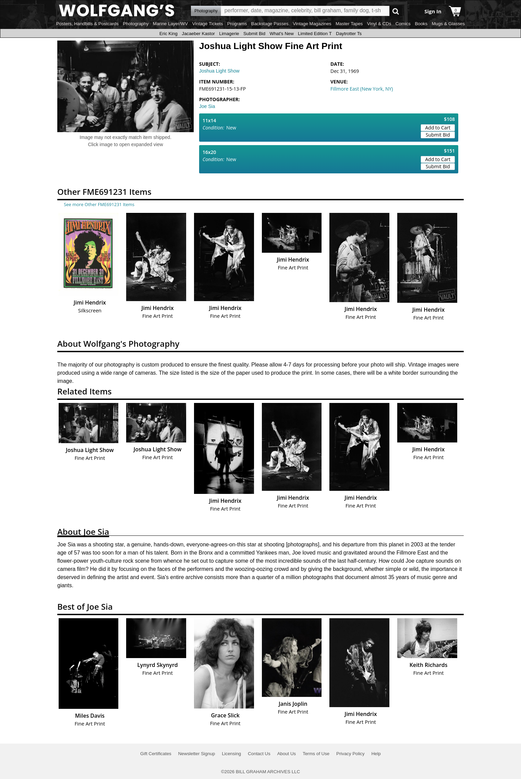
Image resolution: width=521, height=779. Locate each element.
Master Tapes (349, 23)
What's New (282, 33)
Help (376, 753)
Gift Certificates (155, 753)
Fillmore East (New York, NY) (361, 88)
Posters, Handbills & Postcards (87, 23)
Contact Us (259, 753)
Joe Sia (207, 106)
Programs (237, 23)
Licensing (231, 753)
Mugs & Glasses (448, 23)
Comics (403, 23)
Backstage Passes (270, 23)
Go (395, 11)
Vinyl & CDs (379, 23)
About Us (286, 753)
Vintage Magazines (312, 23)
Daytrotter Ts (348, 33)
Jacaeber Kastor (198, 33)
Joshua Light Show (219, 71)
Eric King (168, 33)
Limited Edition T (315, 33)
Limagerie (229, 33)
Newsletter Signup (196, 753)
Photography (136, 23)
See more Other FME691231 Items (99, 204)
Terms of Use (316, 753)
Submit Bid (254, 33)
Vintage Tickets (207, 23)
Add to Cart (437, 127)
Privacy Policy (350, 753)
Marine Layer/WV (170, 23)
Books (421, 23)
